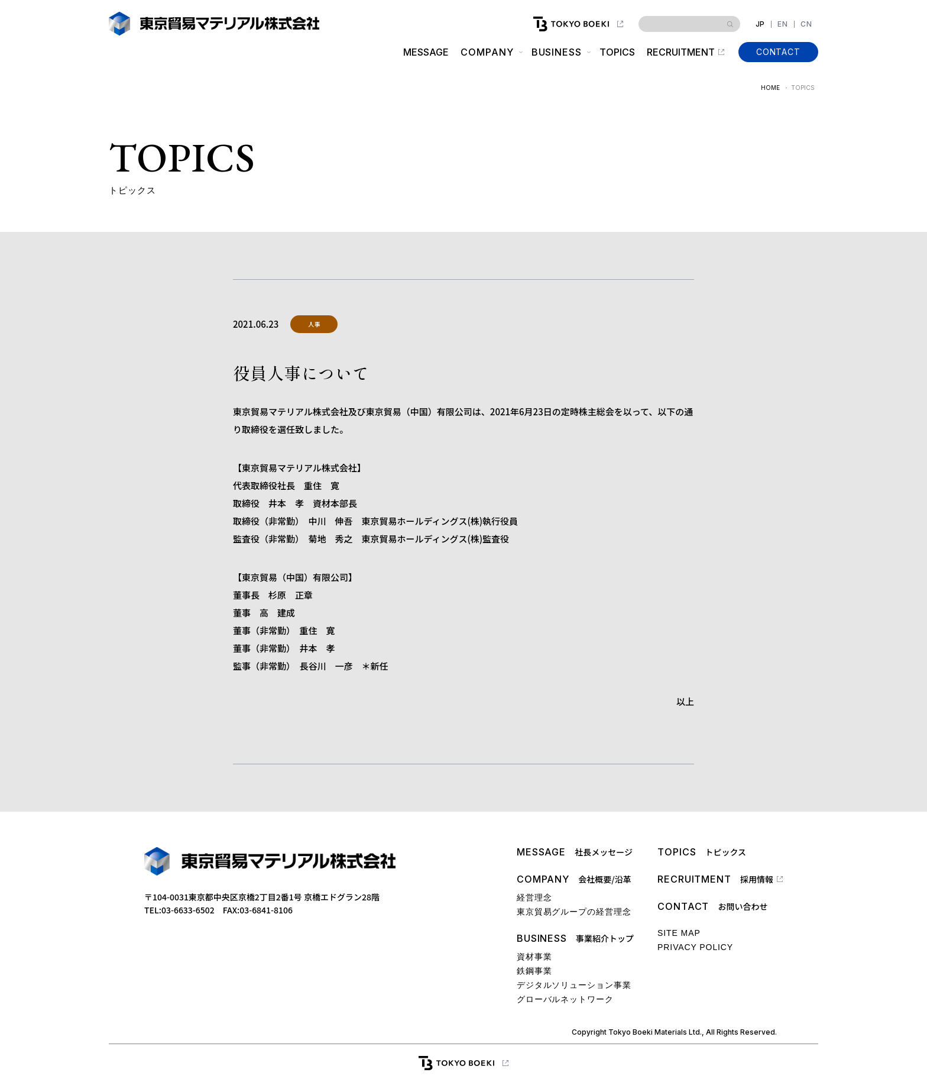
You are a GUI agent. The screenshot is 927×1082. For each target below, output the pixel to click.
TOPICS (617, 52)
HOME (770, 88)
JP (761, 24)
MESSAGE (426, 52)
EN (782, 24)
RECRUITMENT (681, 52)
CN (806, 24)
